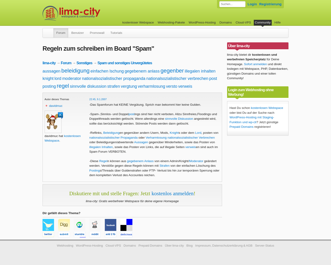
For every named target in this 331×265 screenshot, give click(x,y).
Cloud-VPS (243, 22)
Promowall (97, 33)
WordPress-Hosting (202, 22)
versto (171, 86)
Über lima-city (174, 245)
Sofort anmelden (255, 64)
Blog (189, 245)
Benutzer (77, 33)
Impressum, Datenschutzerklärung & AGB (223, 245)
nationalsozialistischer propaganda (113, 78)
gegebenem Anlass (140, 161)
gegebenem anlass (142, 71)
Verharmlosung (156, 137)
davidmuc (56, 106)
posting (49, 86)
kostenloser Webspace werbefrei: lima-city (88, 13)
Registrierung (270, 4)
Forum (60, 33)
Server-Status (264, 245)
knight (48, 78)
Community (263, 22)
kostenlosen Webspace (267, 108)
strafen (113, 86)
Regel (103, 161)
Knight (174, 132)
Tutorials (116, 33)
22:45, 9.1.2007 (98, 99)
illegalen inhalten (200, 71)
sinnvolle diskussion (88, 86)
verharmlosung (151, 86)
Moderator (196, 161)
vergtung (129, 86)
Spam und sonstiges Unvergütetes (124, 63)
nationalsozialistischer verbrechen (177, 78)
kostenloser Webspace (138, 22)
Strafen (165, 165)
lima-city (49, 63)
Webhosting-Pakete (171, 22)
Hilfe (277, 22)
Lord (198, 132)
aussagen (51, 71)
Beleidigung (111, 132)
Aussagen (141, 142)
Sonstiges (84, 63)
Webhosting (65, 245)
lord (57, 78)
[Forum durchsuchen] (232, 4)
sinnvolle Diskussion (179, 118)
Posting (94, 170)
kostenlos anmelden (172, 193)
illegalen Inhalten (101, 147)
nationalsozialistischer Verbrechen (191, 137)
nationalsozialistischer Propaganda (113, 137)
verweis (185, 86)
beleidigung (75, 70)
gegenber (172, 70)
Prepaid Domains (242, 126)
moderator (71, 78)
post (213, 78)
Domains (226, 22)
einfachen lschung (107, 71)
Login (252, 4)
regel (63, 86)
